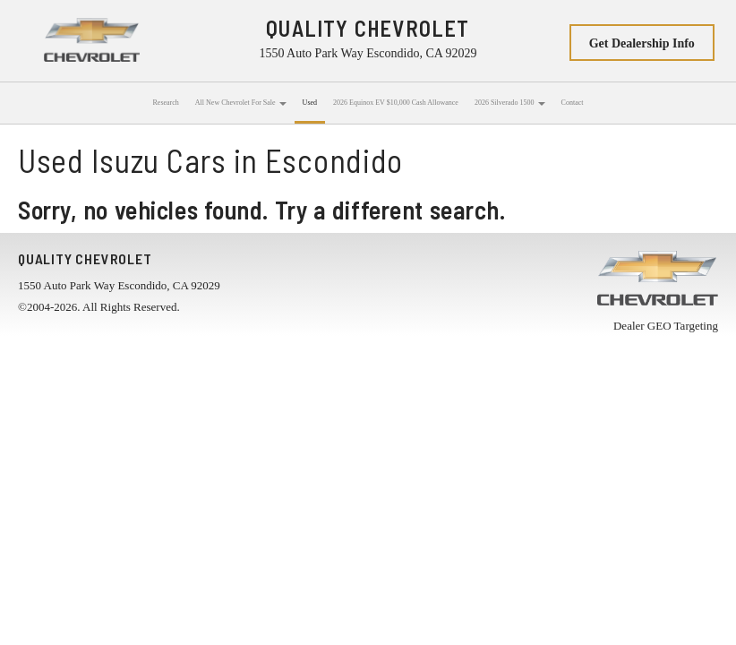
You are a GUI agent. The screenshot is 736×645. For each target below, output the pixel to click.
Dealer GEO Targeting (665, 325)
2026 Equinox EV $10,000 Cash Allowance (395, 103)
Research (166, 103)
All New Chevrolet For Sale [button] (241, 103)
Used (310, 103)
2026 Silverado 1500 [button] (510, 103)
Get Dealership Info (642, 43)
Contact (572, 103)
